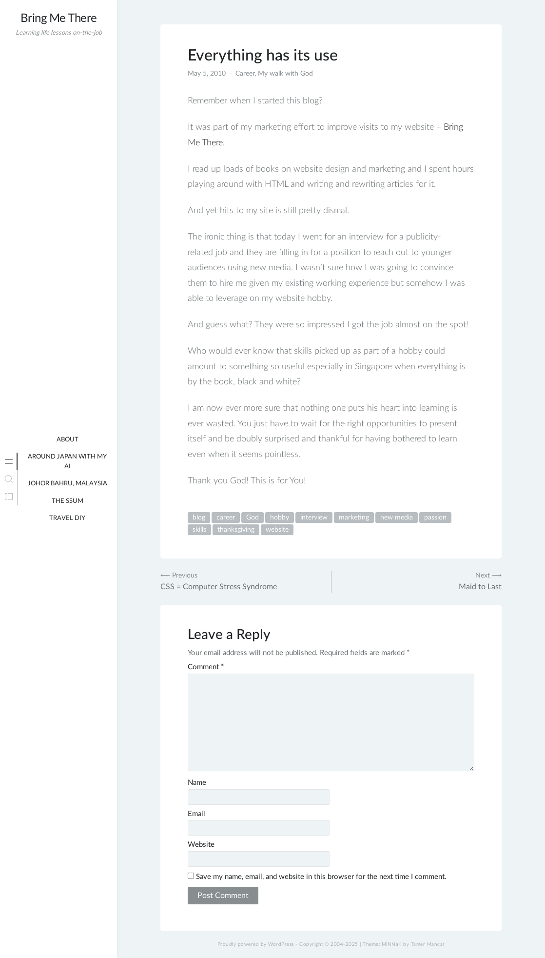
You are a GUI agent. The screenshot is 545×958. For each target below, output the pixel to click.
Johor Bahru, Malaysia (67, 483)
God (252, 517)
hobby (279, 517)
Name (197, 782)
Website (201, 844)
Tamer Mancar (428, 944)
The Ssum (67, 501)
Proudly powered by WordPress (255, 944)
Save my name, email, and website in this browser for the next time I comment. (321, 876)
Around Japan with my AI (67, 462)
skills (199, 529)
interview (314, 517)
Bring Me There (58, 18)
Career (245, 73)
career (225, 517)
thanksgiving (235, 529)
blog (199, 517)
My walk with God (285, 73)
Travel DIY (67, 518)
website (277, 529)
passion (435, 517)
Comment (206, 667)
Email (196, 814)
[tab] (9, 461)
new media (396, 517)
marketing (354, 517)
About (67, 440)
